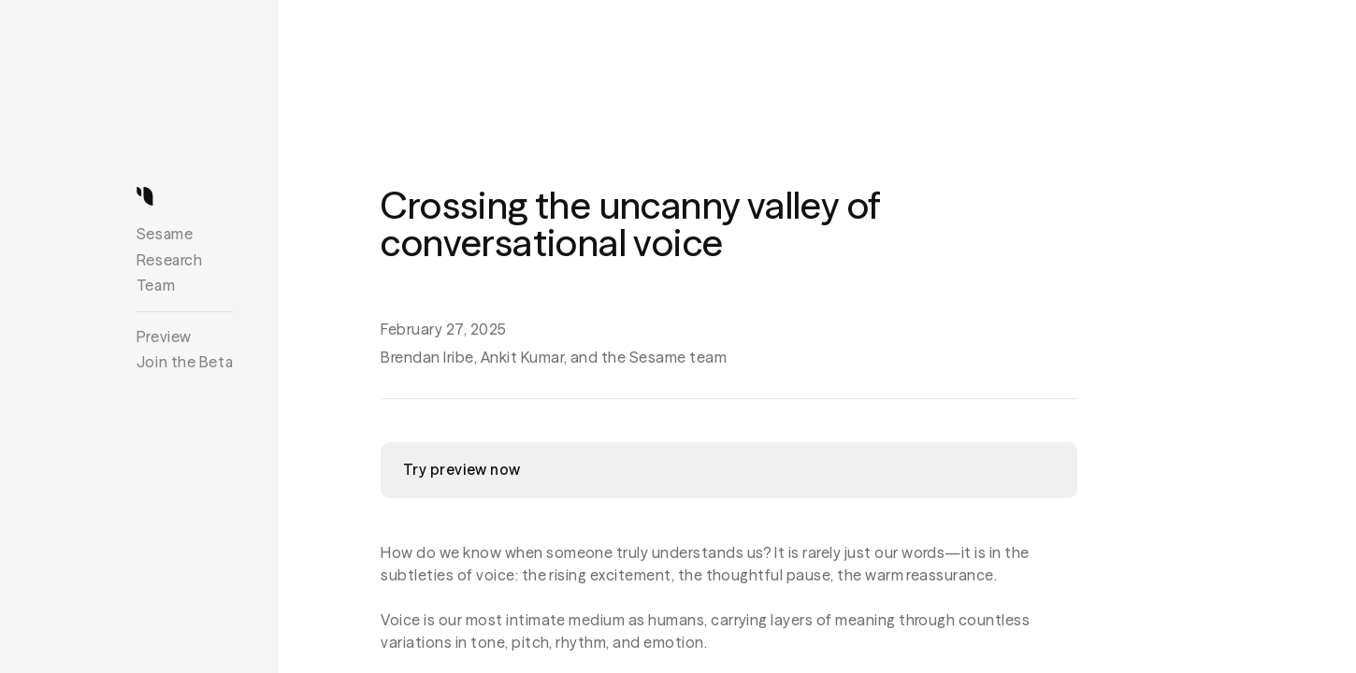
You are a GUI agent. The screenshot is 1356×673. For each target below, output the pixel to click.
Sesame (165, 233)
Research (169, 260)
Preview (164, 336)
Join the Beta (185, 361)
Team (156, 285)
